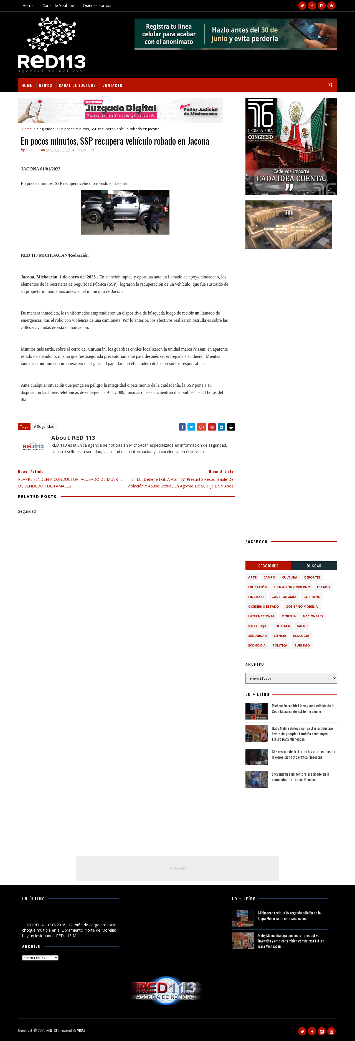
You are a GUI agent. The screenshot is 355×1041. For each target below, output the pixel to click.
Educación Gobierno (292, 587)
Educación (257, 587)
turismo (302, 645)
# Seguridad (44, 426)
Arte (252, 577)
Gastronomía (284, 597)
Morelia (289, 616)
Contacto (112, 85)
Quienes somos (97, 5)
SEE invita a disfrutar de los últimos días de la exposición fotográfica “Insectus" (303, 754)
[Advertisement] (291, 289)
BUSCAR (314, 566)
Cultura (289, 577)
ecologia (301, 635)
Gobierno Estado (263, 606)
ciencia (280, 635)
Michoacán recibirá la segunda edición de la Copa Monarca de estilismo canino (303, 708)
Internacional (261, 616)
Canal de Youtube (58, 5)
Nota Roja (257, 626)
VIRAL (81, 1030)
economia (257, 645)
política (280, 645)
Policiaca (281, 626)
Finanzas (256, 597)
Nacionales (313, 616)
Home (28, 5)
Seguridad (46, 128)
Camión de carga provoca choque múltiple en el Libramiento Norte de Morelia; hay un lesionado (63, 915)
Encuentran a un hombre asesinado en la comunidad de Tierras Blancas (300, 776)
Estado (323, 587)
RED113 (45, 85)
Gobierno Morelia (302, 606)
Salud (302, 626)
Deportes (312, 577)
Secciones (268, 566)
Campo (269, 577)
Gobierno (311, 597)
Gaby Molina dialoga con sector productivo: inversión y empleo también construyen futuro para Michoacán (303, 733)
